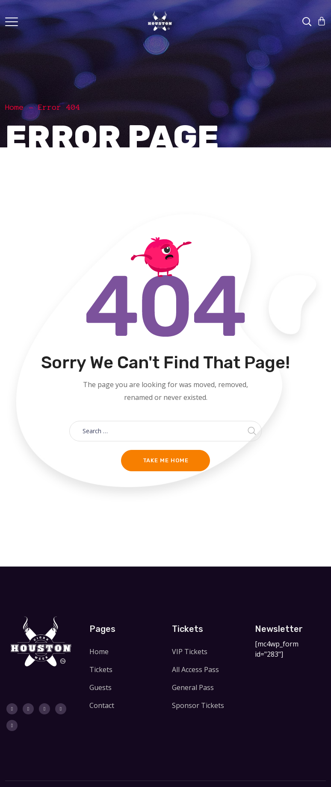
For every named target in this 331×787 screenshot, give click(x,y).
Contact (101, 705)
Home (14, 107)
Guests (100, 687)
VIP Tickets (189, 651)
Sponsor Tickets (198, 705)
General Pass (193, 687)
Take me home (166, 460)
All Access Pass (195, 669)
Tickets (100, 669)
